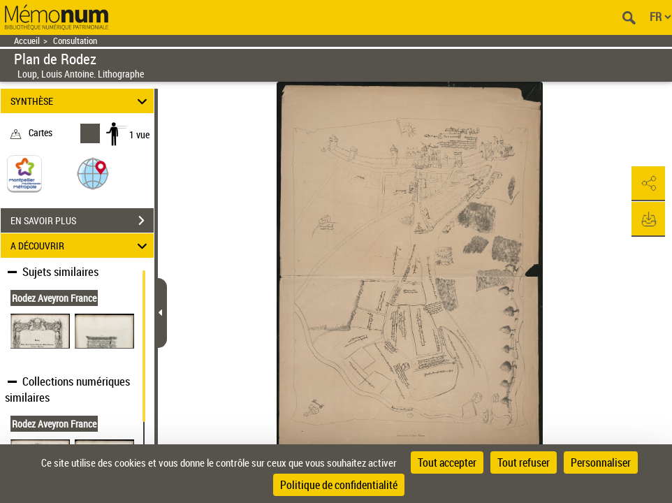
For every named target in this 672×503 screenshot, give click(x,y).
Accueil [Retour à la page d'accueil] (27, 41)
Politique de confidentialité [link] (338, 485)
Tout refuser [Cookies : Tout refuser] (523, 462)
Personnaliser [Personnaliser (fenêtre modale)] (601, 462)
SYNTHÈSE (80, 101)
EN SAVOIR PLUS (82, 221)
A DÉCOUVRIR (80, 245)
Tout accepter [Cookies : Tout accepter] (447, 462)
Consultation (75, 41)
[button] (92, 173)
